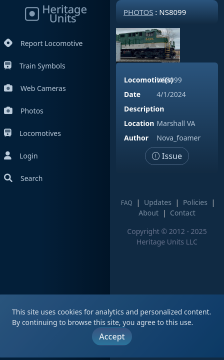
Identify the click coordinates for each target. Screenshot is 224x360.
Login (21, 155)
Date (132, 94)
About (148, 213)
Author (136, 137)
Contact (183, 213)
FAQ (126, 202)
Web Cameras (35, 88)
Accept (111, 336)
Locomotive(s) (148, 79)
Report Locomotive (43, 43)
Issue (167, 156)
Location (139, 123)
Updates (158, 202)
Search (23, 178)
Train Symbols (35, 65)
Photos (24, 111)
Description (144, 109)
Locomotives (32, 133)
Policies (195, 202)
